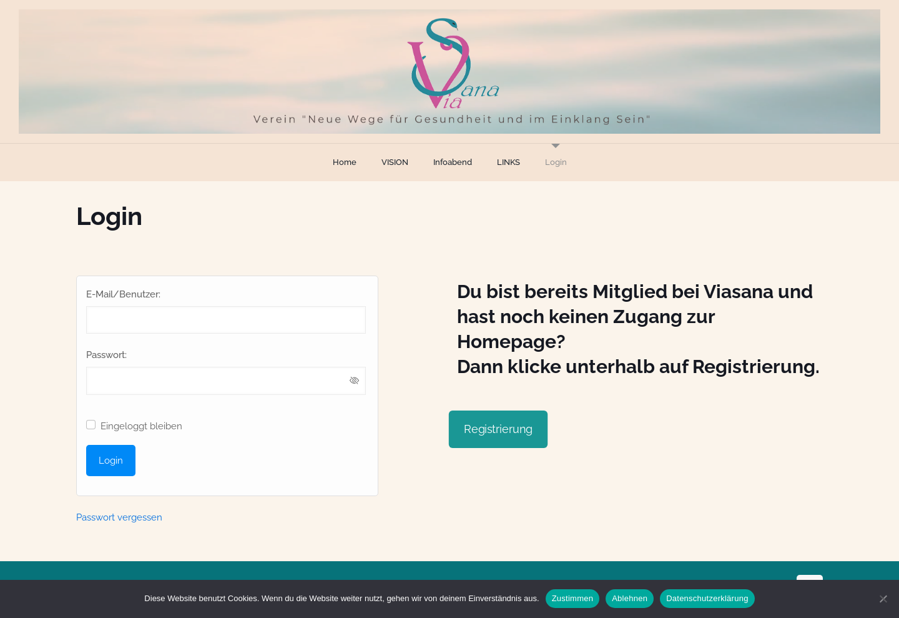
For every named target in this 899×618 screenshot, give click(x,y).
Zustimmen (573, 598)
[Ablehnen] (883, 598)
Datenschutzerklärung (707, 598)
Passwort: (106, 355)
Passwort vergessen (119, 517)
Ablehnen (629, 598)
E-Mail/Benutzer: (123, 294)
